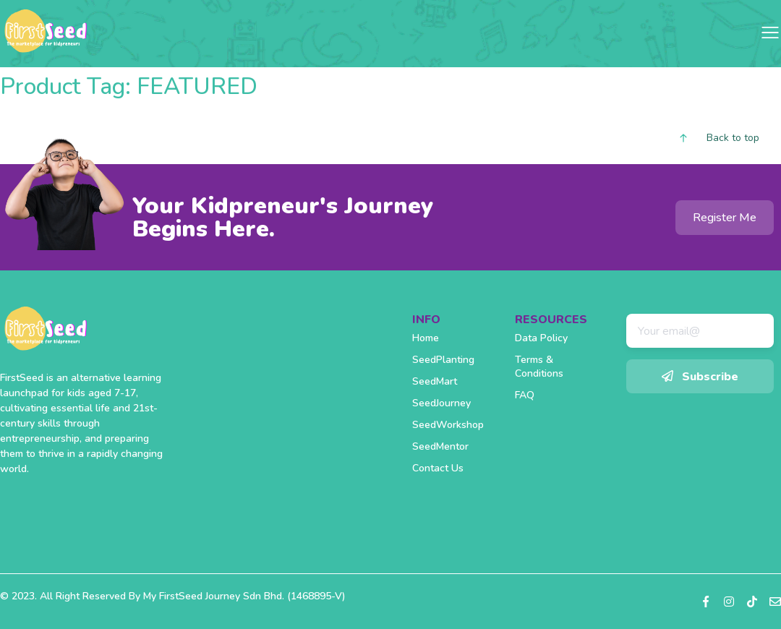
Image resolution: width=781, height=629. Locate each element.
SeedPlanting (443, 360)
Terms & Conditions (539, 366)
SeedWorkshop (448, 425)
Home (425, 338)
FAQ (524, 395)
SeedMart (434, 381)
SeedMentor (440, 446)
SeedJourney (441, 403)
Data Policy (541, 338)
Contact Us (438, 468)
